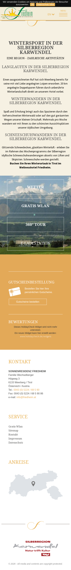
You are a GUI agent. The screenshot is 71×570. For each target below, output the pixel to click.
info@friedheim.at (26, 397)
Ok (32, 4)
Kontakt (13, 434)
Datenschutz (16, 442)
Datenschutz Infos (45, 4)
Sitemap (13, 430)
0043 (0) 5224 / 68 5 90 (26, 389)
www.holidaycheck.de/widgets (35, 336)
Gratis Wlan (16, 426)
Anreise (19, 462)
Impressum (15, 438)
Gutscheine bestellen (27, 301)
